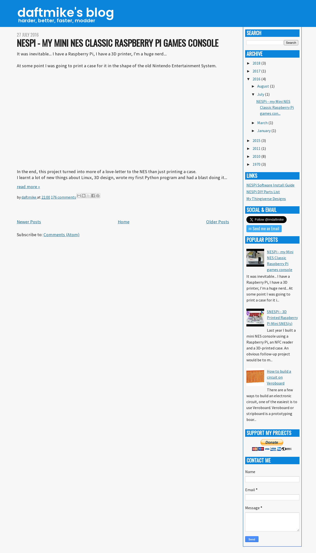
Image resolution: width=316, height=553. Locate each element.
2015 (257, 140)
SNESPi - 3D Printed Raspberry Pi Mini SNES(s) (282, 317)
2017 (257, 71)
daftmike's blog (65, 12)
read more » (28, 186)
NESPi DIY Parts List (263, 191)
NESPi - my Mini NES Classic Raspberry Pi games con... (275, 107)
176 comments (63, 197)
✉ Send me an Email (263, 228)
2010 (257, 156)
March (262, 122)
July (261, 94)
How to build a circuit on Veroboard (279, 377)
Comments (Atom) (61, 234)
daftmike (29, 197)
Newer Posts (29, 222)
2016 (257, 78)
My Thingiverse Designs (266, 198)
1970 (257, 164)
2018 (257, 63)
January (264, 130)
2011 (257, 148)
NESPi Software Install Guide (270, 185)
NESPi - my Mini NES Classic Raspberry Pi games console (117, 42)
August (263, 86)
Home (123, 222)
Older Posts (217, 222)
